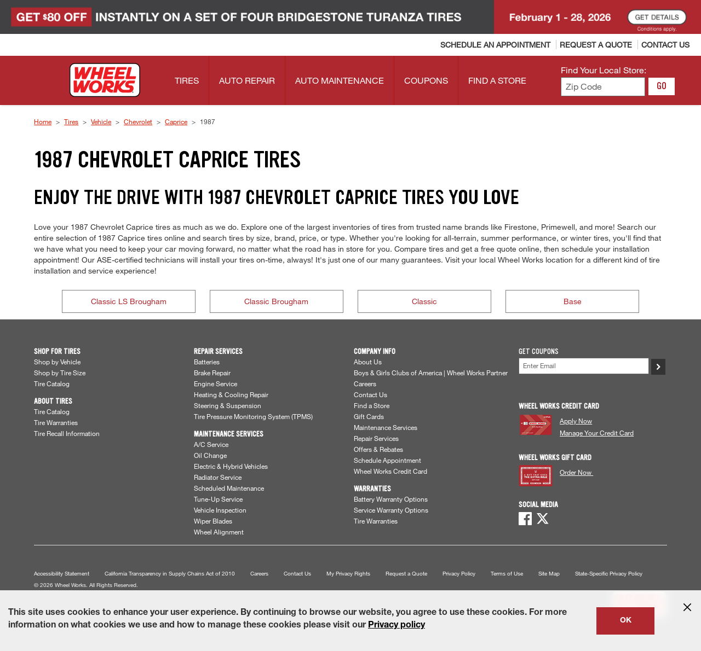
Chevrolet (138, 121)
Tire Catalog (52, 383)
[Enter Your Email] (584, 366)
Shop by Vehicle (57, 361)
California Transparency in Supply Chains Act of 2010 (170, 573)
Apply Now (576, 420)
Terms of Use (507, 573)
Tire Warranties (56, 422)
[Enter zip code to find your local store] (603, 86)
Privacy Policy (459, 573)
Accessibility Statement (61, 573)
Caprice (176, 121)
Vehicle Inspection (220, 509)
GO (661, 85)
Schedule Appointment (387, 460)
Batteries (207, 361)
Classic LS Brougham (128, 301)
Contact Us (370, 394)
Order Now (576, 472)
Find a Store (371, 405)
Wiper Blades (213, 520)
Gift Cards (369, 416)
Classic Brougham (276, 301)
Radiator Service (218, 477)
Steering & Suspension (227, 405)
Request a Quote (406, 573)
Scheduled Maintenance (229, 488)
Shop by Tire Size (59, 372)
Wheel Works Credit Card (390, 471)
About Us (368, 361)
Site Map (549, 573)
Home (42, 121)
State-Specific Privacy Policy (608, 573)
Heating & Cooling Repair (231, 394)
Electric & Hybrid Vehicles (231, 466)
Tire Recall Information (67, 433)
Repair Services (376, 438)
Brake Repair (212, 372)
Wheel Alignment (219, 531)
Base (573, 301)
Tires (71, 121)
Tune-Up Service (218, 499)
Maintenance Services (385, 427)
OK (625, 621)
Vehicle (101, 121)
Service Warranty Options (391, 509)
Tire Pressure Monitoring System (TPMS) (253, 416)
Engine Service (215, 383)
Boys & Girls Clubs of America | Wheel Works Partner (431, 372)
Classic (424, 301)
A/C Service (211, 444)
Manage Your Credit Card (597, 432)
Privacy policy (396, 625)
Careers (365, 383)
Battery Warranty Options (391, 499)
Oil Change (210, 455)
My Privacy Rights (348, 573)
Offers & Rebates (378, 449)
